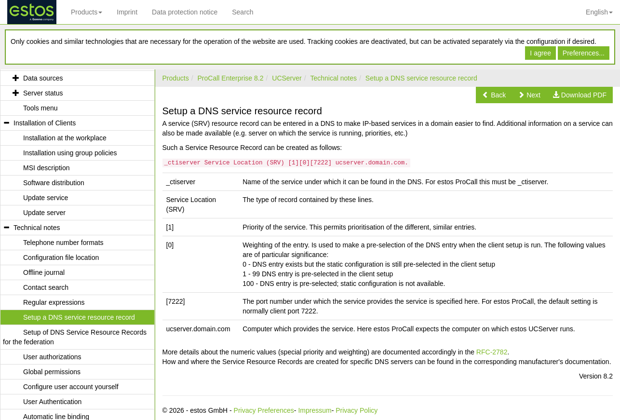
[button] (494, 95)
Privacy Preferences (264, 410)
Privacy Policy (356, 410)
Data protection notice (184, 12)
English (599, 12)
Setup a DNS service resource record (421, 78)
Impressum (314, 410)
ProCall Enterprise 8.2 (231, 78)
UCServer (286, 78)
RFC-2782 (492, 352)
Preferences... (584, 53)
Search (242, 12)
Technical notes (333, 78)
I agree (540, 53)
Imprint (127, 12)
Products (86, 12)
